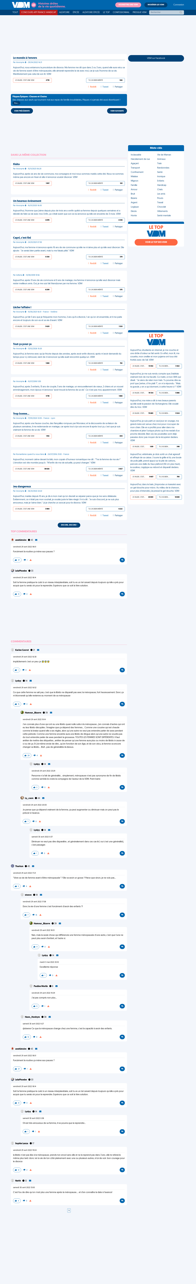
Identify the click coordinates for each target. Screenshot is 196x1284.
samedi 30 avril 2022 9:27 (33, 1024)
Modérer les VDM (156, 5)
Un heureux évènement (27, 201)
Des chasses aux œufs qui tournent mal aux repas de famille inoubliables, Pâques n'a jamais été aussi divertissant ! (66, 100)
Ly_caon (29, 798)
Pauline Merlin (41, 986)
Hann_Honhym (32, 1017)
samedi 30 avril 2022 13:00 (24, 1188)
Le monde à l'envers (25, 58)
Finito (16, 164)
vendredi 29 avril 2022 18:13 (43, 930)
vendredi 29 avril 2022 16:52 (24, 688)
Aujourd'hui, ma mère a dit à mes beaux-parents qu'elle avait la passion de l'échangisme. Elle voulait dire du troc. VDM (154, 404)
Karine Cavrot (22, 650)
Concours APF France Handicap (38, 12)
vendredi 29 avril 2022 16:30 (24, 657)
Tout (15, 12)
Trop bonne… (21, 414)
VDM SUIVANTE (117, 111)
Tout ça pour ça (22, 344)
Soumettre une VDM (128, 5)
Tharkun (19, 866)
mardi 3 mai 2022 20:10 (49, 962)
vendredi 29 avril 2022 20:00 (35, 805)
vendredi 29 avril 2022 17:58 (34, 902)
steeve (28, 895)
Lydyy (18, 681)
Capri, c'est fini (22, 238)
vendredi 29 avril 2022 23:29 (43, 771)
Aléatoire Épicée (91, 12)
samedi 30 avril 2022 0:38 (33, 1118)
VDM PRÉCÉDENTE (22, 111)
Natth (18, 1181)
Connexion (178, 5)
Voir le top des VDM (156, 242)
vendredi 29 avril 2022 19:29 (43, 993)
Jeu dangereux (22, 486)
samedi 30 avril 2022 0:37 (42, 837)
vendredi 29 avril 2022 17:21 (24, 873)
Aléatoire (64, 12)
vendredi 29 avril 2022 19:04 (25, 1150)
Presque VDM (140, 12)
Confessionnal (121, 12)
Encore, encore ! (69, 525)
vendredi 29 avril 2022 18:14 (24, 578)
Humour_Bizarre (33, 713)
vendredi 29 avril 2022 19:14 (34, 720)
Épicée (76, 12)
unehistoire (21, 540)
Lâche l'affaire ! (22, 307)
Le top (106, 12)
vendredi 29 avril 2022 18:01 (24, 547)
